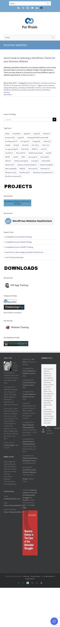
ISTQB (24, 479)
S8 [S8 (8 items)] (23, 157)
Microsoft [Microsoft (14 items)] (20, 153)
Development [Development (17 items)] (11, 141)
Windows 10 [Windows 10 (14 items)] (10, 172)
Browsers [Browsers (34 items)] (10, 137)
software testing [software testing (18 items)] (21, 160)
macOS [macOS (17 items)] (9, 153)
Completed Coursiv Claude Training (18, 242)
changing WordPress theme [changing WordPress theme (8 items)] (37, 137)
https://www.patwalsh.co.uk (14, 505)
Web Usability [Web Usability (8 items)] (11, 168)
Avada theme (30, 579)
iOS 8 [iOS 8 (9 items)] (16, 145)
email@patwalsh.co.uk (12, 499)
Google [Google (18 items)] (36, 141)
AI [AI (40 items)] (7, 133)
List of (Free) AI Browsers (14, 257)
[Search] (54, 119)
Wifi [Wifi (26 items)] (22, 168)
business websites (48, 85)
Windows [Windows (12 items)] (45, 168)
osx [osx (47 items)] (15, 157)
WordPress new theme (20, 90)
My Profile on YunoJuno (12, 312)
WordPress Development (12, 85)
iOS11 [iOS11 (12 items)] (45, 145)
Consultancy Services (48, 83)
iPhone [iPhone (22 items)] (25, 149)
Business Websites (33, 83)
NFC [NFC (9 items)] (7, 157)
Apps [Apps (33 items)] (37, 133)
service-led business (49, 88)
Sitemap (26, 576)
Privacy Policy (35, 576)
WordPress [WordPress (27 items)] (24, 172)
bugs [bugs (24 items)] (21, 137)
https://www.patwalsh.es (13, 512)
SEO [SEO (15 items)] (8, 160)
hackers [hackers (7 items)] (47, 141)
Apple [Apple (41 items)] (27, 133)
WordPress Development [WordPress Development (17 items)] (43, 172)
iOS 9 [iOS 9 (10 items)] (25, 145)
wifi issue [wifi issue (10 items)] (32, 168)
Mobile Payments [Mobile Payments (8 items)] (36, 153)
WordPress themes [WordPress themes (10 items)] (13, 176)
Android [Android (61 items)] (16, 133)
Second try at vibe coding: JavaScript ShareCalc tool (24, 252)
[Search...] (28, 119)
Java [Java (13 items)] (44, 149)
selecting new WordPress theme (29, 88)
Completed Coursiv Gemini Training (18, 237)
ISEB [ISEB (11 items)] (35, 149)
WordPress (7, 90)
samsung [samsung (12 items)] (32, 157)
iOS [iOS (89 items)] (7, 145)
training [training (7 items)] (34, 160)
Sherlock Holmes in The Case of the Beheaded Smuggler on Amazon (29, 495)
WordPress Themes (29, 85)
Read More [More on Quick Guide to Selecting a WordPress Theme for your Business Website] (7, 94)
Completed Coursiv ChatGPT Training (19, 247)
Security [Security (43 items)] (44, 157)
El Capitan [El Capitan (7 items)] (24, 141)
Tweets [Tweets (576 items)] (46, 160)
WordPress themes (35, 90)
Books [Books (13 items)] (46, 133)
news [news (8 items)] (48, 153)
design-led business (11, 88)
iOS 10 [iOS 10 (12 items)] (35, 145)
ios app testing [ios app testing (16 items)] (11, 149)
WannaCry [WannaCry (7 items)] (9, 164)
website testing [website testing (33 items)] (46, 164)
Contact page (9, 445)
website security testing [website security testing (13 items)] (27, 164)
